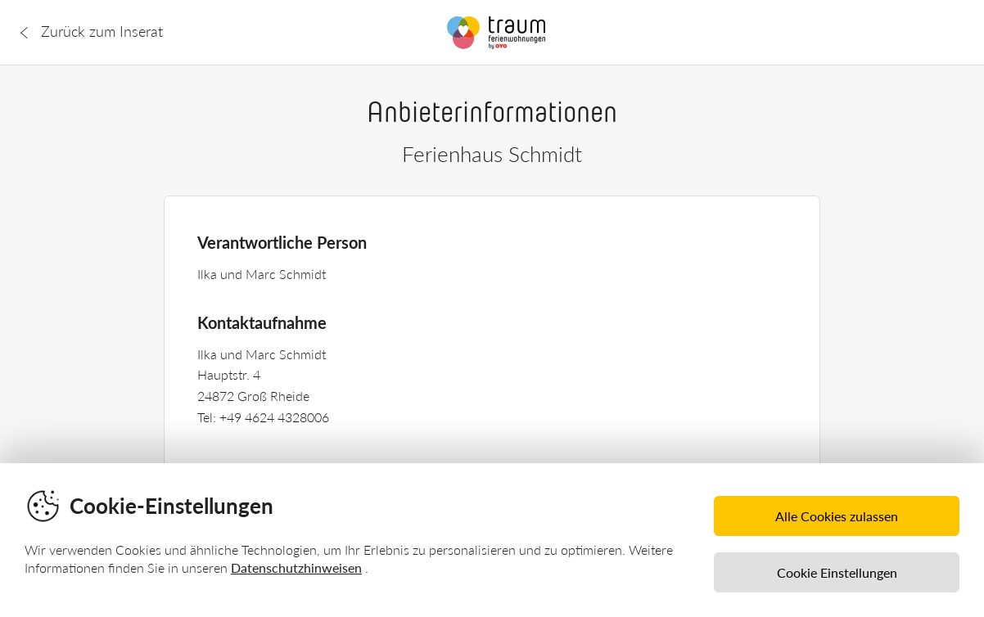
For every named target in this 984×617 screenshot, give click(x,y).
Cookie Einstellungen (837, 572)
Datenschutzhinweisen (296, 567)
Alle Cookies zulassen (836, 516)
